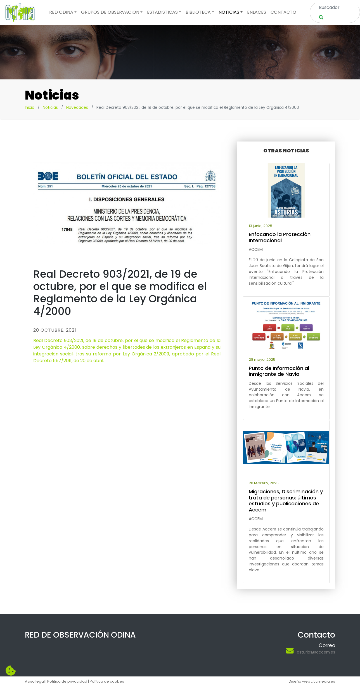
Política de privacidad (67, 681)
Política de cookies (107, 681)
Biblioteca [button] (198, 12)
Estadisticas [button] (162, 12)
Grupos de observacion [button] (110, 12)
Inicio (29, 107)
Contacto (283, 12)
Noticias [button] (229, 12)
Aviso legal (35, 681)
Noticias (50, 107)
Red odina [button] (61, 12)
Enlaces (256, 12)
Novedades (77, 107)
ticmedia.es (324, 681)
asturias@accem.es (316, 652)
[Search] (336, 7)
